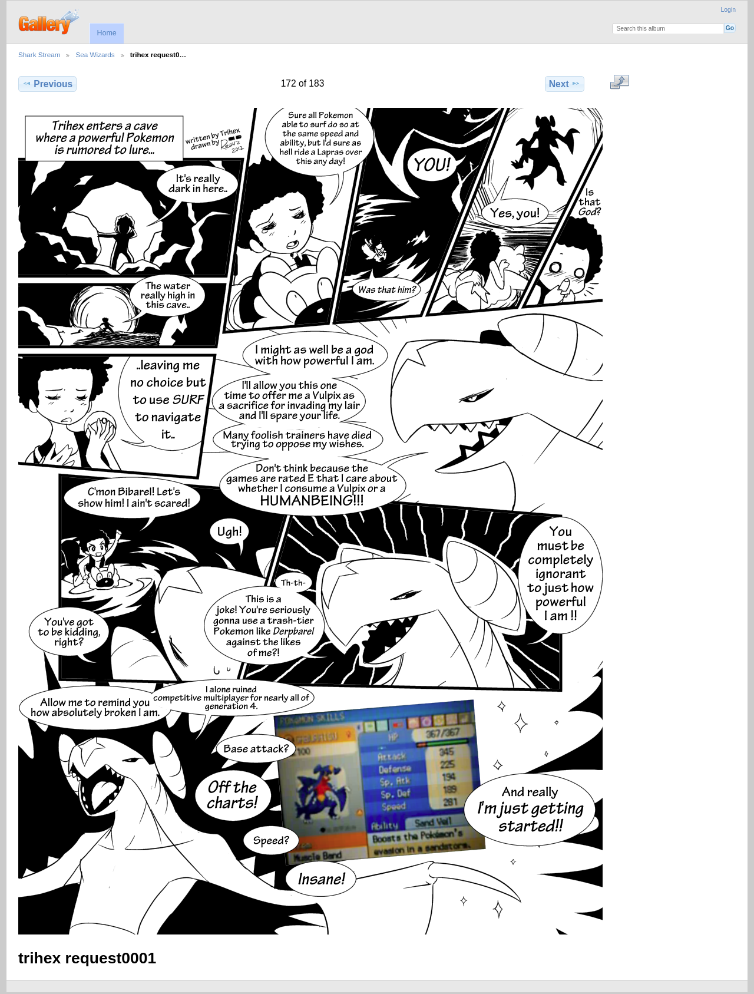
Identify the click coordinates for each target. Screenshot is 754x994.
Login (728, 9)
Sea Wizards (94, 54)
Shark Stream (39, 54)
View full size (619, 82)
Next (564, 83)
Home (106, 33)
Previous (47, 83)
